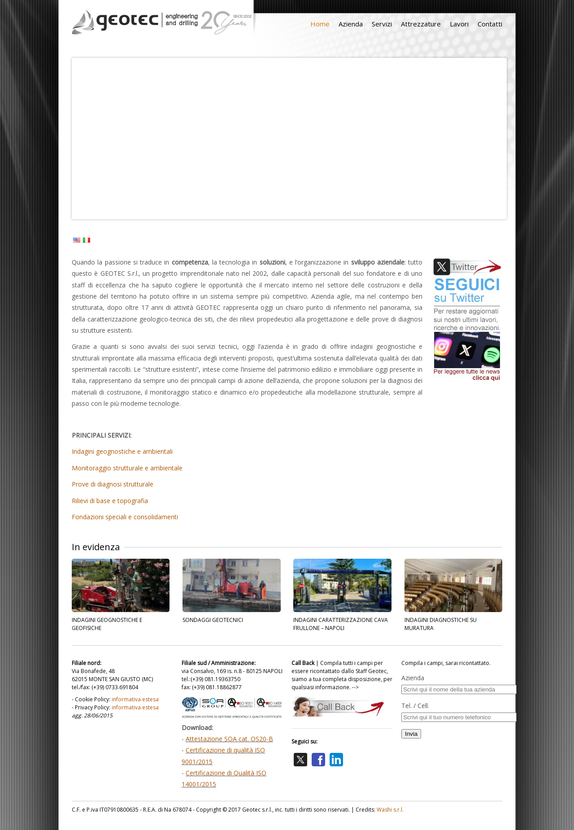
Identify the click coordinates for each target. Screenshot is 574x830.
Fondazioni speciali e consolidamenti (125, 517)
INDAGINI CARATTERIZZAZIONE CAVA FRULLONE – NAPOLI (340, 624)
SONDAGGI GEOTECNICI (213, 620)
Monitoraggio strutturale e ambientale (127, 468)
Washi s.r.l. (390, 809)
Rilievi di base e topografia (110, 500)
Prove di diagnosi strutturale (112, 484)
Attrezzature (421, 23)
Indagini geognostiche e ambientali (122, 451)
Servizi (382, 23)
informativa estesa (135, 699)
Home (320, 23)
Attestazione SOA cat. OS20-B (229, 738)
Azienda (351, 23)
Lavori (459, 23)
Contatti (490, 23)
